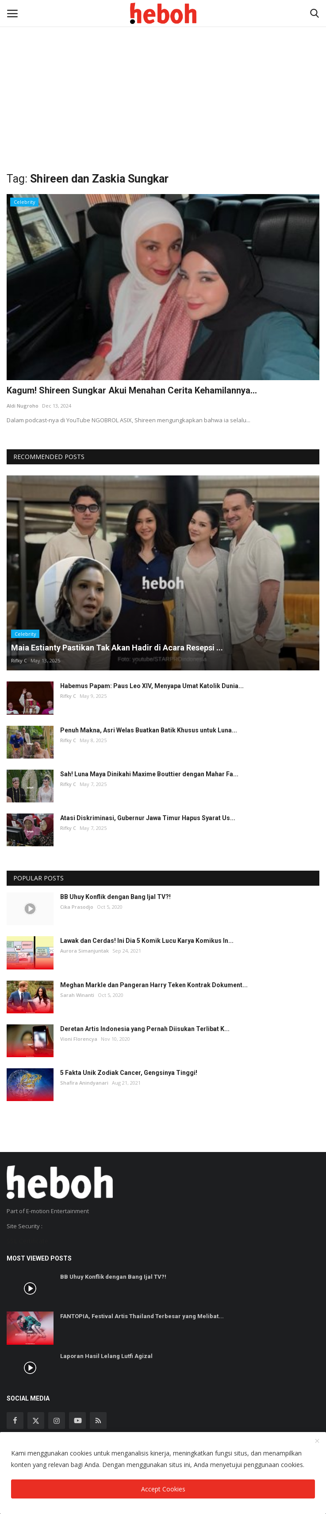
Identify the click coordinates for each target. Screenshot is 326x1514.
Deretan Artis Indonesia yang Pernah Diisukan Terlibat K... (145, 1028)
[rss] (98, 1420)
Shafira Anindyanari (84, 1082)
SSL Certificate (27, 1241)
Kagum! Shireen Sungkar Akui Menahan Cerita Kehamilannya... (132, 390)
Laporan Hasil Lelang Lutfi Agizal (106, 1356)
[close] (317, 1441)
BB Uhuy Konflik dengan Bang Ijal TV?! (115, 896)
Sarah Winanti (77, 995)
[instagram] (56, 1420)
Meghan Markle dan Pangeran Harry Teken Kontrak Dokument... (154, 985)
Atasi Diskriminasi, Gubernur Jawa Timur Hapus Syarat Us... (147, 817)
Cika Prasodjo (76, 906)
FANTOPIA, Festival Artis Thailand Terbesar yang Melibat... (142, 1316)
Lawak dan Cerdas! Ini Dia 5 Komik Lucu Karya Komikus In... (147, 940)
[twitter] (35, 1420)
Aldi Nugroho (22, 405)
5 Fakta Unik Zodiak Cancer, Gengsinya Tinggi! (128, 1072)
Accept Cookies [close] (163, 1489)
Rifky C (19, 660)
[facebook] (15, 1420)
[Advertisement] (163, 66)
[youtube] (77, 1420)
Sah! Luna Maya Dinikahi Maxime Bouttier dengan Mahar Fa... (149, 774)
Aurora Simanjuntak (84, 950)
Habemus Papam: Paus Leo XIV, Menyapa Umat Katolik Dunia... (152, 685)
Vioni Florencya (78, 1038)
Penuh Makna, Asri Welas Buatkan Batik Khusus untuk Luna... (148, 730)
